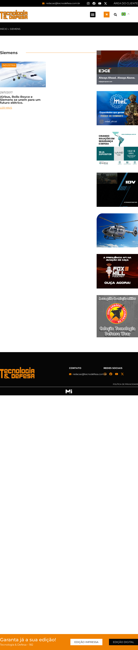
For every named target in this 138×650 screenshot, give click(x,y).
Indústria (8, 65)
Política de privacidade (125, 384)
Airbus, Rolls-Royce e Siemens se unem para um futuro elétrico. (20, 100)
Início (3, 29)
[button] (92, 14)
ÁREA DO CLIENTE (126, 3)
